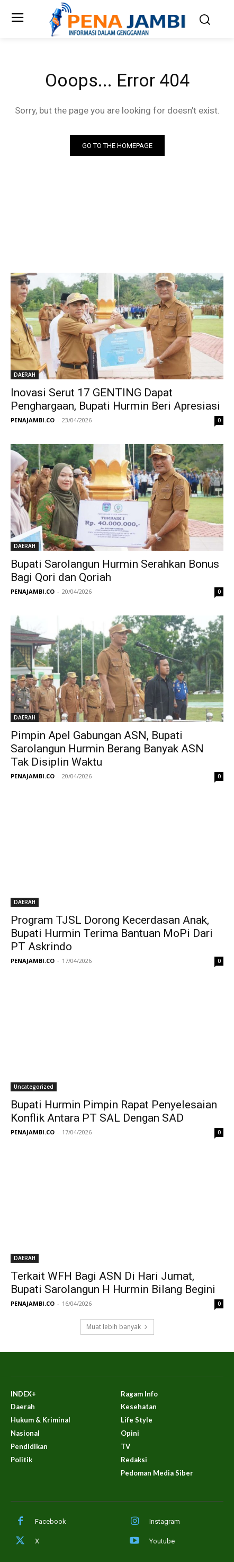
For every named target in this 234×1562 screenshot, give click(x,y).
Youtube (162, 1541)
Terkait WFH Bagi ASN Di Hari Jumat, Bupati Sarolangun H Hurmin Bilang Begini (113, 1283)
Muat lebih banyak (117, 1326)
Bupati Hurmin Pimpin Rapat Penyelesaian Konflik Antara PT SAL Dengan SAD (114, 1111)
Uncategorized (33, 1086)
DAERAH (24, 374)
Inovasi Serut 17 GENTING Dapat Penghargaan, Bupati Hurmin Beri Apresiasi (117, 399)
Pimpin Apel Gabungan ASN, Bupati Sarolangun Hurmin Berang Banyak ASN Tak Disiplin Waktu (107, 748)
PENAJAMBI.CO (33, 420)
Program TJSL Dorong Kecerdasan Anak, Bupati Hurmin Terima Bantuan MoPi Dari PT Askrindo (112, 933)
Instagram (164, 1521)
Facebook (50, 1521)
